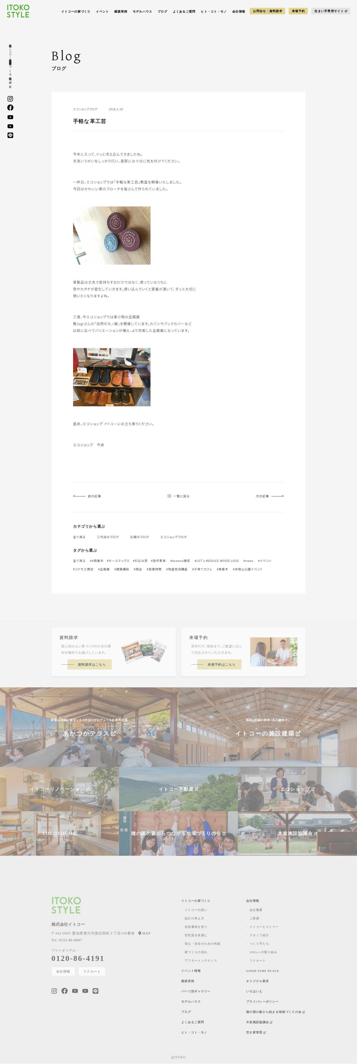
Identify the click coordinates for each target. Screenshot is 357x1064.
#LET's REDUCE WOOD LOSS (217, 561)
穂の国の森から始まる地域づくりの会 (275, 1012)
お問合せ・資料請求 (267, 11)
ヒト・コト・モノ (214, 11)
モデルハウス (142, 11)
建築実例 (120, 11)
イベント (102, 11)
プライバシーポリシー (262, 1002)
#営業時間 (154, 570)
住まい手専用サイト (330, 11)
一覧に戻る (178, 496)
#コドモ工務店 (83, 570)
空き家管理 (256, 1033)
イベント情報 (191, 971)
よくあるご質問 (184, 11)
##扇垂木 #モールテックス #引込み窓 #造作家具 (128, 561)
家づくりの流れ (196, 952)
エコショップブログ (173, 537)
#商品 (138, 570)
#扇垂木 (222, 570)
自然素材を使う (196, 927)
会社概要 (256, 910)
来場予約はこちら (222, 665)
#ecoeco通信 (180, 561)
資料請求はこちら (92, 665)
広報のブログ (139, 537)
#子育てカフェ (202, 570)
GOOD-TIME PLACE (262, 971)
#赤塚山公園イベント (248, 570)
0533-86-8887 (66, 941)
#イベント (265, 561)
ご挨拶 (254, 919)
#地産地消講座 (177, 570)
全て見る (79, 537)
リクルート (92, 972)
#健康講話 (121, 570)
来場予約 (298, 11)
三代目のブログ (108, 537)
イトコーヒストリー (264, 927)
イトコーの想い (196, 910)
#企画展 (104, 570)
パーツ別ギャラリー (196, 992)
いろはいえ (254, 992)
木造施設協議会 (259, 1023)
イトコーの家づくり (76, 11)
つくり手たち (259, 944)
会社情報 (238, 11)
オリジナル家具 (257, 981)
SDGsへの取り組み (263, 952)
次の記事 (269, 496)
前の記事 (88, 496)
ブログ (162, 11)
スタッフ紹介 (259, 936)
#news (249, 561)
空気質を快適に (196, 936)
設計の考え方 (194, 919)
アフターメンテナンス (201, 961)
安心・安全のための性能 (202, 944)
